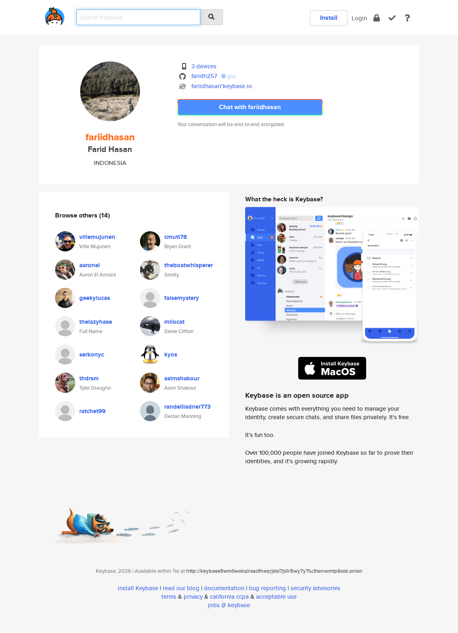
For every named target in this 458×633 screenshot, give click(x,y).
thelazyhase (95, 321)
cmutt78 (175, 236)
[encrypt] (376, 18)
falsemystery (181, 297)
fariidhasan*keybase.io (221, 86)
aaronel (89, 265)
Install (328, 17)
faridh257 (204, 76)
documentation (224, 588)
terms (168, 596)
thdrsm (89, 378)
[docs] (407, 18)
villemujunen (97, 236)
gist (228, 76)
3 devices (203, 66)
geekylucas (94, 297)
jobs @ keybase (229, 605)
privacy (193, 596)
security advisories (315, 588)
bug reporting (267, 588)
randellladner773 (187, 406)
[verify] (392, 18)
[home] (54, 14)
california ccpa (229, 596)
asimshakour (181, 378)
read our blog (181, 588)
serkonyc (91, 354)
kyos (170, 354)
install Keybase (138, 588)
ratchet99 (92, 411)
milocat (174, 321)
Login (359, 18)
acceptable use (276, 596)
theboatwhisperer (188, 265)
